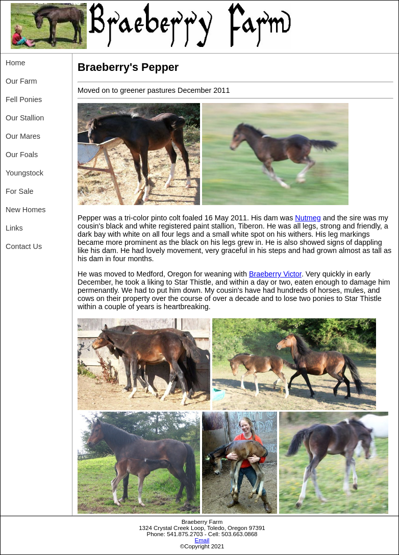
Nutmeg (307, 218)
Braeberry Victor (275, 274)
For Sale (19, 191)
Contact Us (24, 246)
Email (202, 540)
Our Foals (22, 154)
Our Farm (21, 81)
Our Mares (23, 136)
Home (15, 63)
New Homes (25, 210)
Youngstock (24, 173)
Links (14, 228)
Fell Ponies (24, 99)
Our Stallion (25, 118)
